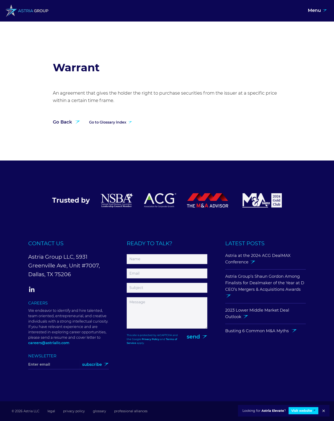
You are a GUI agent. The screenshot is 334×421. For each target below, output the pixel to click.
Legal (51, 411)
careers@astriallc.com (48, 345)
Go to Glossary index (110, 124)
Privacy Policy (150, 341)
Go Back (66, 124)
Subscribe (95, 366)
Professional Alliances (131, 411)
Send (197, 339)
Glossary (99, 411)
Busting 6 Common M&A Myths (261, 333)
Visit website (303, 411)
